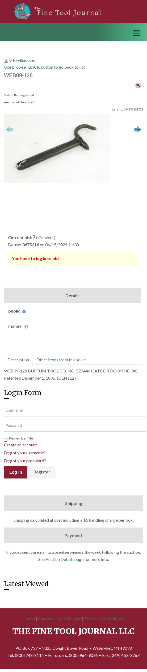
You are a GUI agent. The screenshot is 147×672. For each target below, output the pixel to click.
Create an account (20, 444)
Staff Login (71, 618)
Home (29, 618)
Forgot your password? (25, 460)
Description (18, 359)
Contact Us (48, 618)
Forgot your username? (25, 452)
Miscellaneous (22, 60)
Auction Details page (64, 559)
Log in (15, 472)
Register (41, 471)
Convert (45, 237)
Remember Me (21, 438)
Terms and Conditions (104, 618)
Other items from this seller (61, 359)
